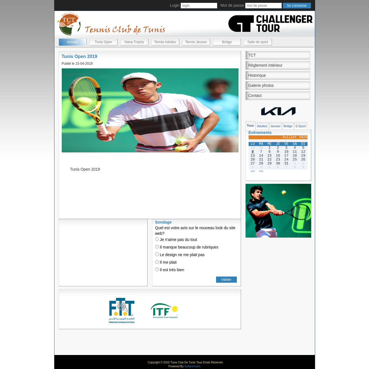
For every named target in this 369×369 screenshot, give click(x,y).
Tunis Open (103, 42)
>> (261, 171)
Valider (226, 280)
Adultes (262, 126)
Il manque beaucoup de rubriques (186, 247)
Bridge (227, 42)
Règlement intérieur (265, 65)
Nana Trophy (134, 42)
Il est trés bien (169, 270)
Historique (257, 75)
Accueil (72, 42)
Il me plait (166, 262)
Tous (250, 125)
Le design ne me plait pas (180, 254)
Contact (255, 95)
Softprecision (192, 366)
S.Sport (300, 126)
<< (253, 171)
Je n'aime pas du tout (176, 239)
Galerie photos (261, 85)
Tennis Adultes (165, 42)
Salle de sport (257, 42)
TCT (252, 55)
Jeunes (275, 126)
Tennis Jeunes (196, 42)
